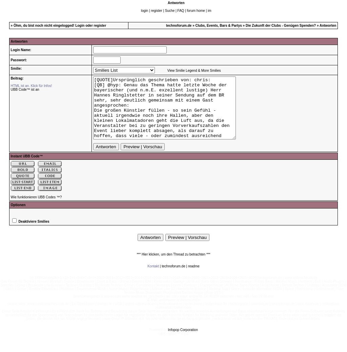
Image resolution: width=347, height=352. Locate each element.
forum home (196, 11)
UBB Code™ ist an (25, 89)
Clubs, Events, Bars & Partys (219, 25)
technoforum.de (179, 25)
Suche (170, 11)
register (156, 11)
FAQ (180, 11)
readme (194, 278)
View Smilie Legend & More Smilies (194, 70)
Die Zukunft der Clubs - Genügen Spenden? (281, 25)
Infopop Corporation (183, 342)
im (209, 11)
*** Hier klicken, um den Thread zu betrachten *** (173, 266)
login (144, 11)
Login (79, 25)
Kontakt (153, 278)
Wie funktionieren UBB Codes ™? (36, 209)
